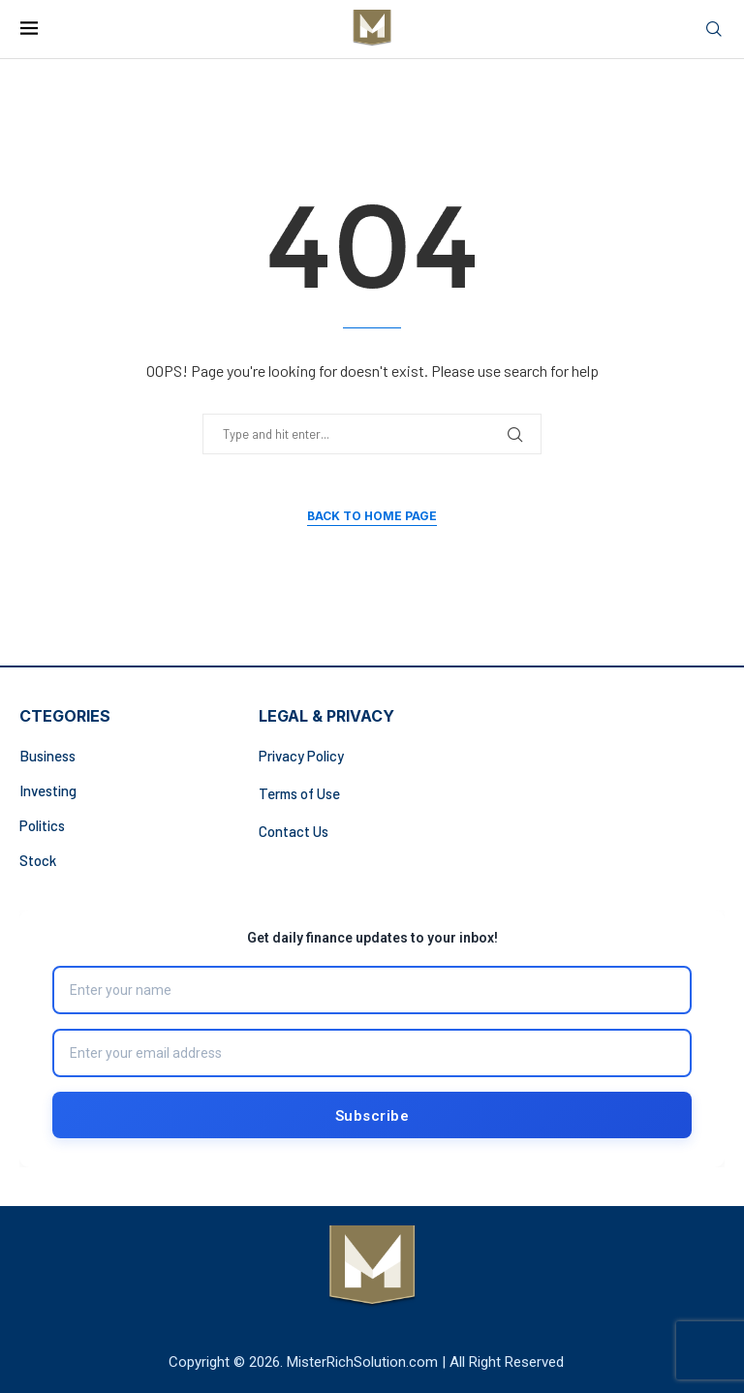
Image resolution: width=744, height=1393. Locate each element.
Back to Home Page (372, 516)
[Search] (714, 29)
